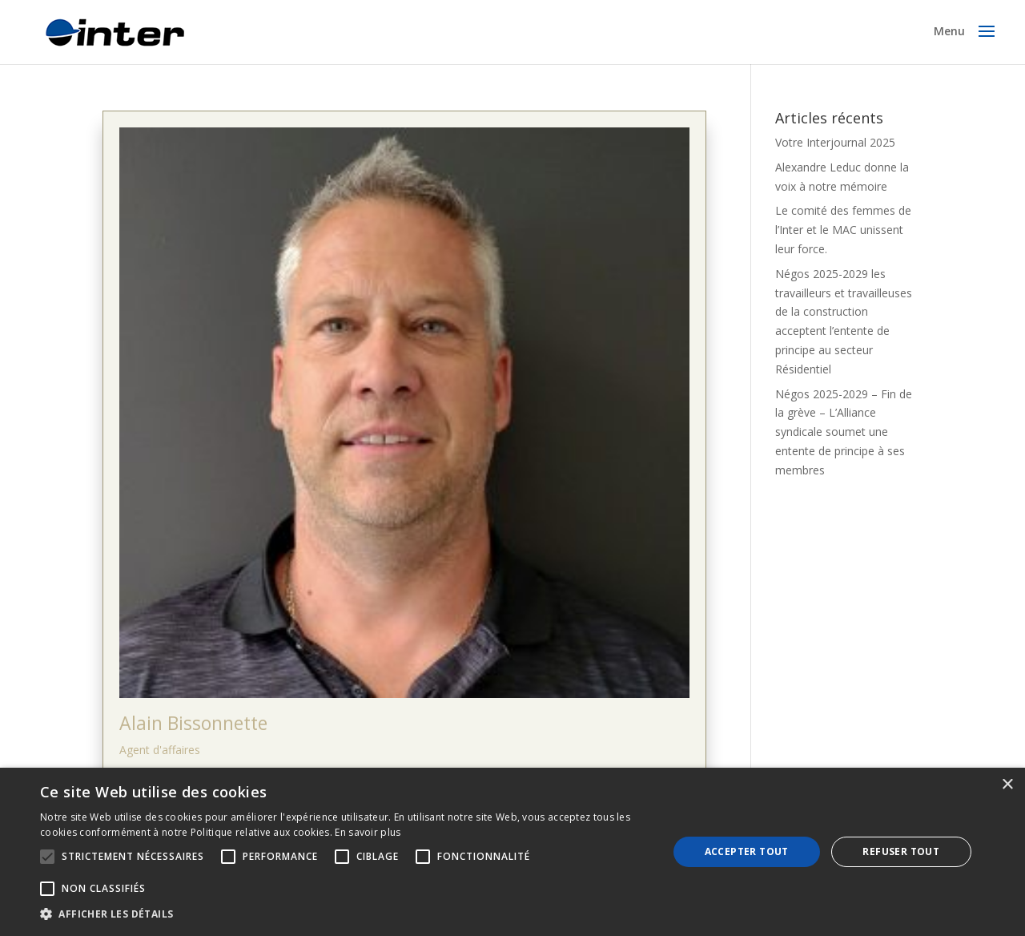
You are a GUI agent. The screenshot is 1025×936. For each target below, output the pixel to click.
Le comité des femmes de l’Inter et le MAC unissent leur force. (843, 229)
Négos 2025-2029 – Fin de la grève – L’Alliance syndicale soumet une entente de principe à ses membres (843, 432)
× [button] (1007, 785)
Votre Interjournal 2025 (835, 142)
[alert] (512, 852)
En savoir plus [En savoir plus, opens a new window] (367, 832)
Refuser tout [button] (900, 851)
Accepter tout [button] (747, 851)
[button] (344, 914)
